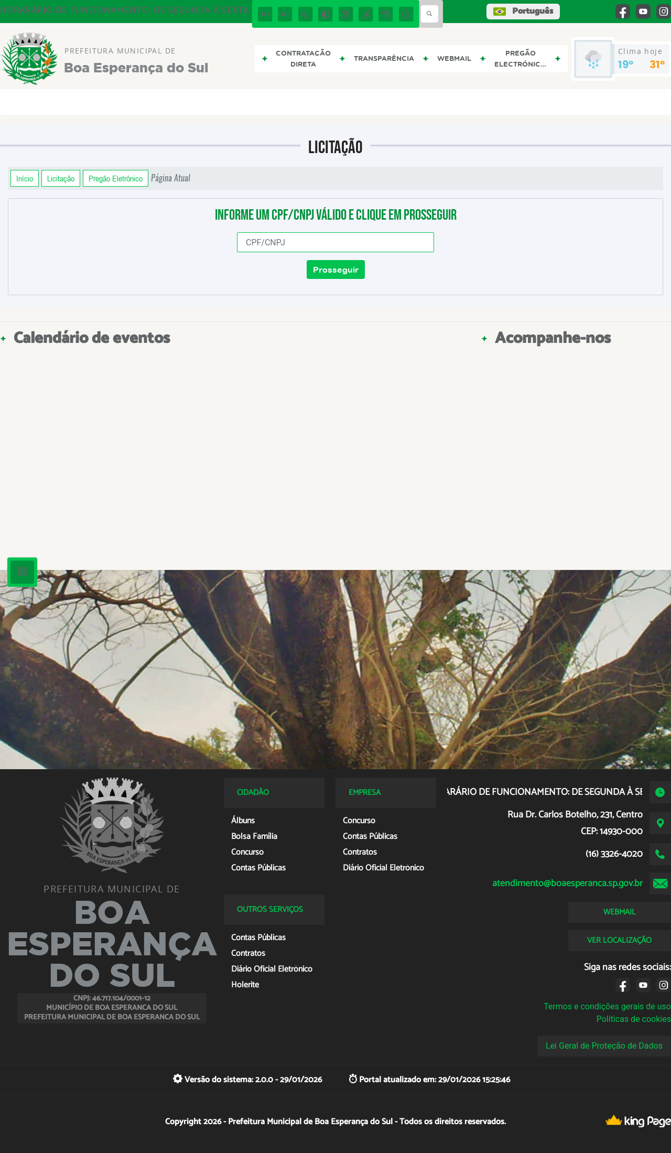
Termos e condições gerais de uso (607, 1006)
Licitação (60, 178)
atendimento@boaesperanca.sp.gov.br (567, 883)
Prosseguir (336, 269)
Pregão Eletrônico (116, 178)
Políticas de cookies (634, 1019)
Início (24, 178)
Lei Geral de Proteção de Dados (604, 1046)
